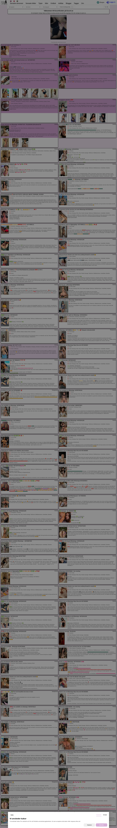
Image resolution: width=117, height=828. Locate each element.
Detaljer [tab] (105, 814)
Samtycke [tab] (98, 814)
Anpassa (89, 825)
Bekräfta (101, 825)
